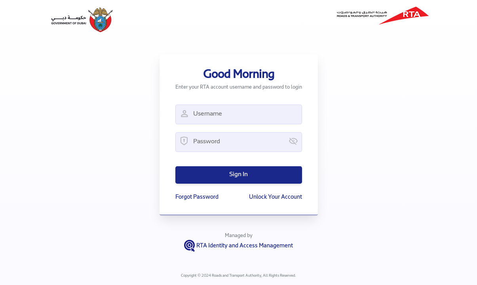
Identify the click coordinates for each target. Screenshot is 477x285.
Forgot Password (197, 197)
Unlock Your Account (275, 197)
